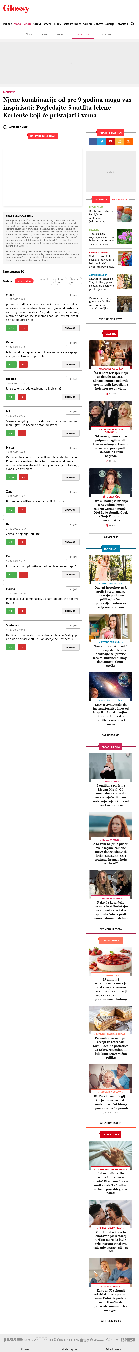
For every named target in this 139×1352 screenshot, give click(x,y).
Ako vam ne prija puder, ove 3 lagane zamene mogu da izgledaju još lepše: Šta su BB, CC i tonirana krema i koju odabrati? (110, 853)
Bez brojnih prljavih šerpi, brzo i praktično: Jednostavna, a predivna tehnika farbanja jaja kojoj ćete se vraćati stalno (101, 216)
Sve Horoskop (110, 735)
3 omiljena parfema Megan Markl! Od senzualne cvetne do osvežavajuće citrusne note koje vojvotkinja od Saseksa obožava (111, 795)
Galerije (109, 24)
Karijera (88, 24)
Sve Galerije (110, 537)
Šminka (44, 34)
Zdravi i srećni (42, 24)
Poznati (7, 24)
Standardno (24, 281)
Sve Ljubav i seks (111, 1321)
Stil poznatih (83, 34)
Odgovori (70, 328)
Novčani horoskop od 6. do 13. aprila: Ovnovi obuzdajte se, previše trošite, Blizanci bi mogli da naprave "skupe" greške (111, 656)
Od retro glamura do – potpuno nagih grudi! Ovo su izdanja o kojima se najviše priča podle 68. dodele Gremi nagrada (110, 446)
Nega (29, 34)
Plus (60, 281)
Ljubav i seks (60, 24)
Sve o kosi (62, 34)
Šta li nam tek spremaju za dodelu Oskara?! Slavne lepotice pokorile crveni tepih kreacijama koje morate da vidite (110, 380)
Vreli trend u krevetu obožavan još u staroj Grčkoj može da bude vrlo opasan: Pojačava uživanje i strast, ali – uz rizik (110, 1241)
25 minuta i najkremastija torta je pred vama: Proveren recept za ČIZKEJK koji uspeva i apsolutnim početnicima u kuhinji (110, 989)
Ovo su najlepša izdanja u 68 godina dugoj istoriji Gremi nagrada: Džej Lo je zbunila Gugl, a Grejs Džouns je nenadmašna (111, 510)
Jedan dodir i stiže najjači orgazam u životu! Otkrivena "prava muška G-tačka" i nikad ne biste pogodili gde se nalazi (111, 1183)
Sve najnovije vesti (110, 319)
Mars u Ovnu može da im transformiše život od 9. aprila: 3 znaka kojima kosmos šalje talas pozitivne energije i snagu (111, 714)
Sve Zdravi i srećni (111, 1123)
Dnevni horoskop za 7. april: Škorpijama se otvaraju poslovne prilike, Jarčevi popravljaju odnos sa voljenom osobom (101, 284)
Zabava (98, 24)
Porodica (75, 24)
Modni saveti (105, 34)
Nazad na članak (15, 127)
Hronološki (44, 281)
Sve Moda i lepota (111, 929)
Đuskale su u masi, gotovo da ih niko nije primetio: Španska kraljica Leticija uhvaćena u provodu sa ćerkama (101, 303)
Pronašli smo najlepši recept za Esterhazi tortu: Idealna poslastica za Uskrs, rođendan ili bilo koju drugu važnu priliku (110, 1047)
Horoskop (122, 24)
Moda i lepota (23, 24)
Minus (74, 281)
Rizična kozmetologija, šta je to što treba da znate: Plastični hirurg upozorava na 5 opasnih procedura (110, 1104)
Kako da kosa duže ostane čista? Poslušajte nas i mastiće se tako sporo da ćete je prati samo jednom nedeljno (111, 910)
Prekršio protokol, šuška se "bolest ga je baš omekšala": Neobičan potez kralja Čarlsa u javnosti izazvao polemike (102, 261)
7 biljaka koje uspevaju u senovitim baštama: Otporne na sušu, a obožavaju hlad (102, 239)
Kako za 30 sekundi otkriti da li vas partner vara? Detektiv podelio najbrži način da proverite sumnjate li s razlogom (111, 1300)
